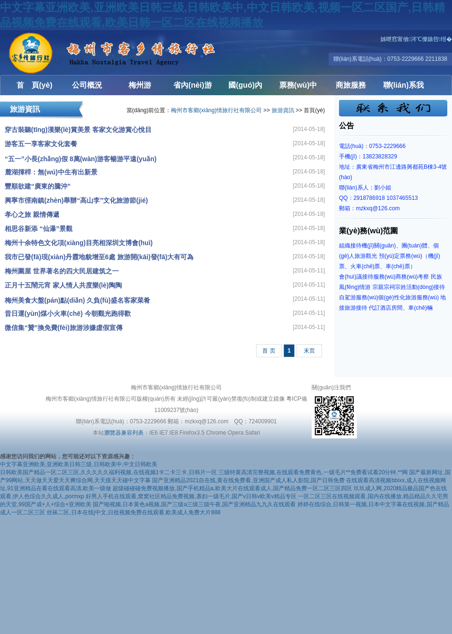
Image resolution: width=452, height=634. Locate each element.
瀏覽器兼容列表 (124, 432)
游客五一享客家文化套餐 (41, 144)
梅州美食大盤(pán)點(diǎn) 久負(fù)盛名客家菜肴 (77, 300)
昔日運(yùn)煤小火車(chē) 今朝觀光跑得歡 (68, 313)
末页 (309, 350)
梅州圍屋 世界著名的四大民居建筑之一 (62, 271)
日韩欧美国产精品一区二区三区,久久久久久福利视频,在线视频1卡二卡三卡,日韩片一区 (108, 472)
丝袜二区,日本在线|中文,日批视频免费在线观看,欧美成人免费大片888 (133, 512)
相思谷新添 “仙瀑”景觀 (39, 228)
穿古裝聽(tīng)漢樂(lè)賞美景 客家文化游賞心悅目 (78, 129)
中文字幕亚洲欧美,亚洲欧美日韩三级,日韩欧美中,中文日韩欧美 (78, 464)
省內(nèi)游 (192, 85)
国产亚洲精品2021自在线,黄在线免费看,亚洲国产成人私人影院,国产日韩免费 (248, 480)
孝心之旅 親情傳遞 (32, 214)
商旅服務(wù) (351, 88)
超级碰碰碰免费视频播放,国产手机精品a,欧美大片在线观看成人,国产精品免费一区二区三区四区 (232, 488)
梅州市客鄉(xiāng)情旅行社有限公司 (56, 52)
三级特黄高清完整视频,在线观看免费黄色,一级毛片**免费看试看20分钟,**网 (313, 472)
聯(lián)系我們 (403, 88)
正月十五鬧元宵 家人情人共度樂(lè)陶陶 (63, 285)
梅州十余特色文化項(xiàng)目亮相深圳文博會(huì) (79, 243)
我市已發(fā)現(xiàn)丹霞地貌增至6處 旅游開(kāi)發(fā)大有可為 (99, 257)
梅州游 (140, 85)
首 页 (268, 350)
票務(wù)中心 (298, 88)
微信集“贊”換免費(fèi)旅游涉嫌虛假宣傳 (63, 327)
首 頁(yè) (34, 85)
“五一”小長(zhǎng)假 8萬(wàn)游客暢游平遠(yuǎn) (80, 159)
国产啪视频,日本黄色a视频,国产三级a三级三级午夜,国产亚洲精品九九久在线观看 (194, 504)
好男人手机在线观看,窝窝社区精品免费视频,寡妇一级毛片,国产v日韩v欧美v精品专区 (191, 496)
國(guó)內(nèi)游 (245, 88)
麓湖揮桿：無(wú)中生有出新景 (51, 172)
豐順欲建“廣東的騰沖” (38, 186)
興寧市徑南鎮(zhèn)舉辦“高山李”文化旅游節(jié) (76, 200)
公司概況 (87, 85)
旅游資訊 (283, 110)
